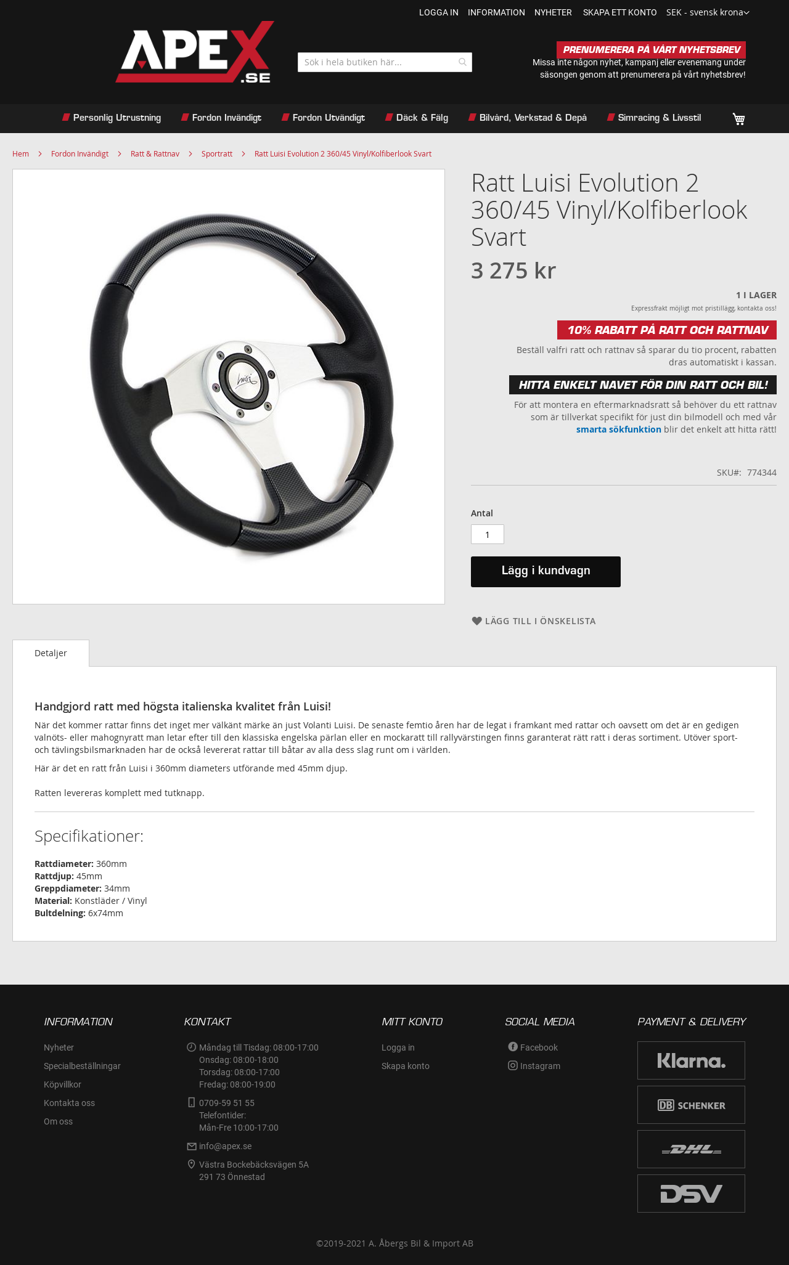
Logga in (439, 12)
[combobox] (385, 62)
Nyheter (59, 1047)
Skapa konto (406, 1066)
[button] (708, 13)
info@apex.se (225, 1146)
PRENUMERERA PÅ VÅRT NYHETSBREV (651, 49)
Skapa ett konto (620, 12)
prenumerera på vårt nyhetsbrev (682, 74)
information (496, 12)
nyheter (553, 12)
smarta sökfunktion (618, 429)
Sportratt (217, 153)
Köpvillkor (62, 1084)
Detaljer (51, 653)
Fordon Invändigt (79, 153)
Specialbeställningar (82, 1066)
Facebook (539, 1047)
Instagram (540, 1066)
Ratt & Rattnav (155, 153)
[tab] (50, 653)
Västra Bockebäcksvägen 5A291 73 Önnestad (254, 1171)
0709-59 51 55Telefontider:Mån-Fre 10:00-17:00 (239, 1115)
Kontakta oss (69, 1103)
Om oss (58, 1121)
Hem (20, 153)
